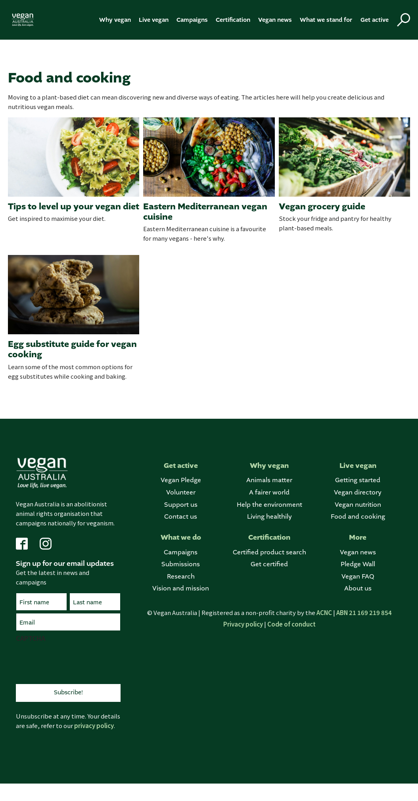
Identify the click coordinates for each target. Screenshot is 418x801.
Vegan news (275, 20)
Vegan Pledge (181, 480)
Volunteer (181, 492)
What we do (181, 537)
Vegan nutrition (358, 505)
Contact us (180, 516)
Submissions (180, 564)
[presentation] (76, 662)
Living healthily (269, 516)
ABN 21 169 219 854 (364, 612)
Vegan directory (358, 492)
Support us (180, 505)
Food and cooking (358, 516)
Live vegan (154, 20)
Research (181, 576)
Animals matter (269, 480)
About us (358, 588)
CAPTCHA (30, 638)
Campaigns (192, 20)
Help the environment (269, 505)
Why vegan (115, 20)
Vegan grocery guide (322, 206)
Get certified (269, 564)
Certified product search (269, 552)
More (357, 537)
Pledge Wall (358, 564)
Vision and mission (180, 588)
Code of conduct (291, 624)
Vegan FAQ (357, 576)
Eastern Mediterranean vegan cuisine (205, 211)
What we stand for (326, 20)
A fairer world (269, 492)
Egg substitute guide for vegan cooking (72, 349)
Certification (233, 20)
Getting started (357, 480)
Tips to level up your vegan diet (73, 206)
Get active (374, 20)
